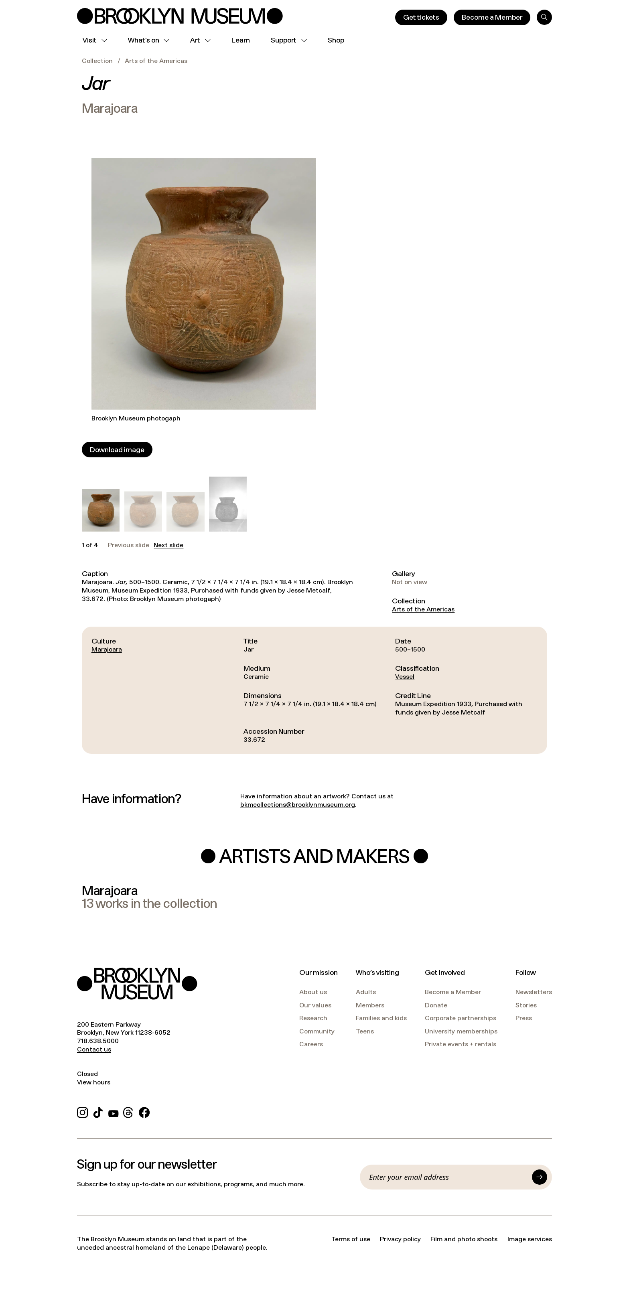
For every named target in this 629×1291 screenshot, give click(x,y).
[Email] (448, 1177)
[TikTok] (98, 1111)
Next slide (168, 545)
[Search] (544, 17)
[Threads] (128, 1111)
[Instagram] (82, 1111)
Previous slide (128, 545)
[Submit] (539, 1177)
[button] (101, 510)
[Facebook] (144, 1111)
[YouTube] (113, 1111)
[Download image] (117, 449)
